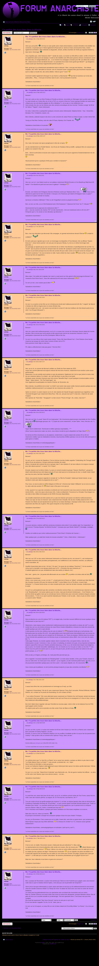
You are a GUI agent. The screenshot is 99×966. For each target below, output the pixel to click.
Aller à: (59, 928)
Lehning (30, 39)
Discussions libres (25, 22)
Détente (17, 22)
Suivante (93, 920)
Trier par (58, 920)
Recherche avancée (90, 7)
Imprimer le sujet (91, 21)
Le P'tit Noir (75, 25)
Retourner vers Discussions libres (12, 928)
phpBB (42, 942)
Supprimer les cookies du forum (61, 939)
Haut (95, 87)
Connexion (93, 25)
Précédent (6, 920)
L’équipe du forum (47, 939)
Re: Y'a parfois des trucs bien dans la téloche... (45, 37)
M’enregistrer (84, 25)
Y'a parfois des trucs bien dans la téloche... (22, 29)
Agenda (68, 25)
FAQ (62, 25)
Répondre (7, 32)
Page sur (80, 32)
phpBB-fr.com (53, 943)
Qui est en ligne (7, 933)
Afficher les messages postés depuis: (36, 920)
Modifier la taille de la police (94, 21)
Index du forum (9, 22)
